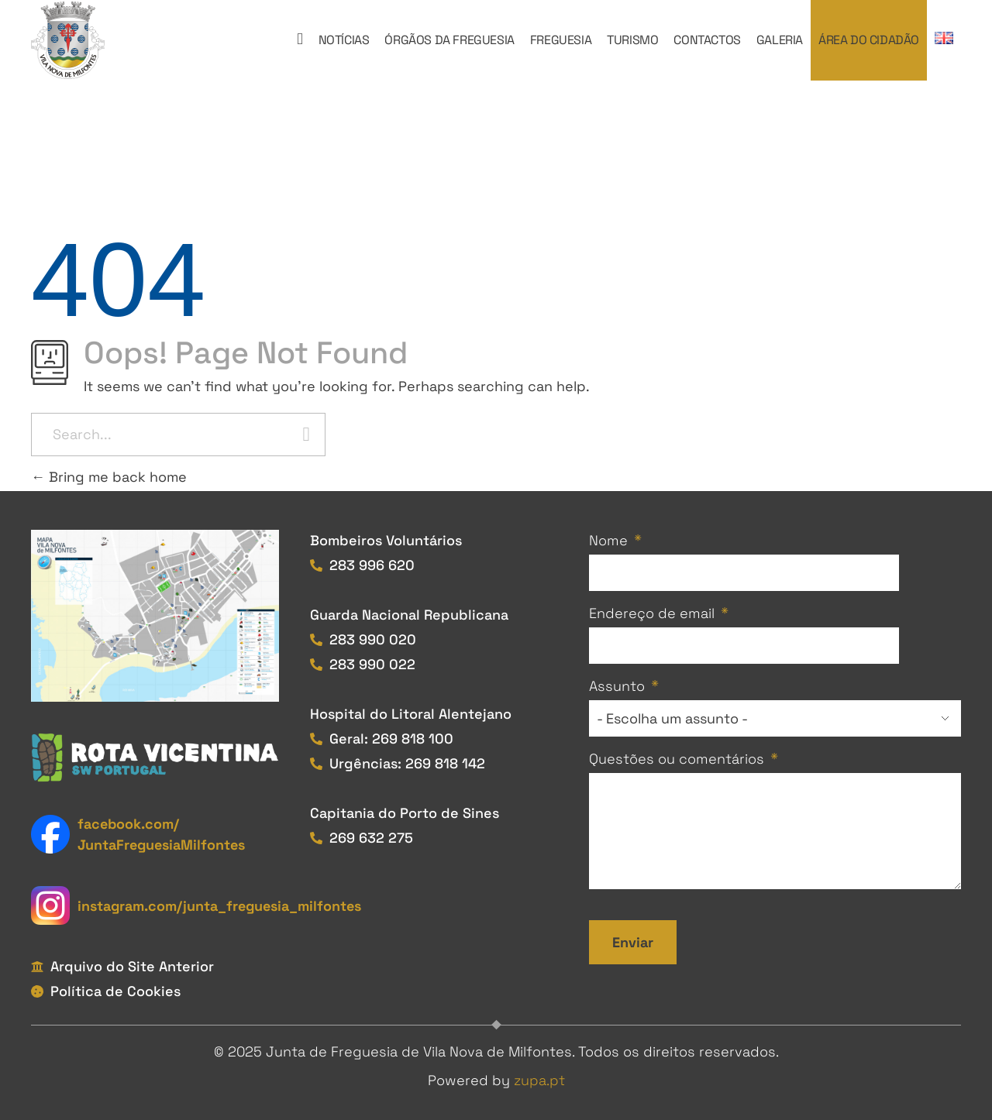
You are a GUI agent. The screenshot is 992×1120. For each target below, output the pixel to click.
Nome (608, 540)
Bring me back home (109, 477)
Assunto (617, 686)
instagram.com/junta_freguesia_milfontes (219, 906)
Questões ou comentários (676, 759)
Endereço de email (652, 613)
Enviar (632, 942)
